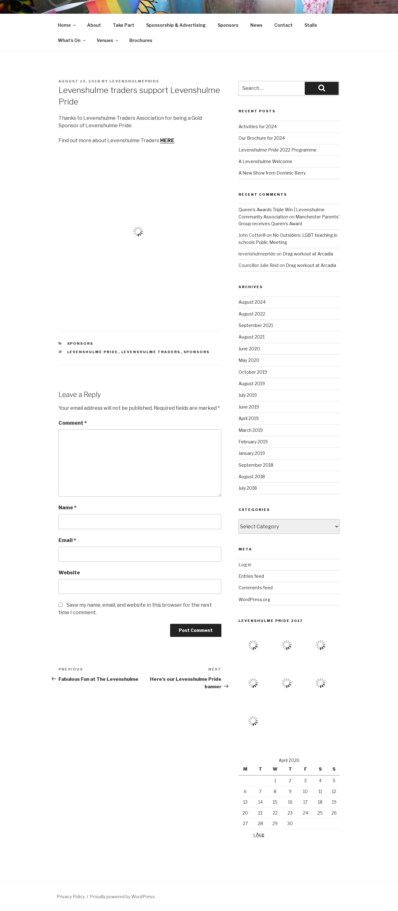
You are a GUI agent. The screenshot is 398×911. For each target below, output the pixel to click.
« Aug (258, 834)
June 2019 (248, 406)
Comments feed (255, 587)
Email (67, 540)
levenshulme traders (151, 352)
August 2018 (251, 476)
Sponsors (228, 25)
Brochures (140, 40)
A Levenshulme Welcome (265, 161)
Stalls (310, 25)
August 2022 (251, 313)
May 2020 (248, 360)
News (256, 25)
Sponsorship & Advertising (176, 25)
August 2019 (251, 383)
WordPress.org (254, 599)
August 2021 (251, 336)
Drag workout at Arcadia (308, 253)
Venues (108, 40)
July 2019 (247, 395)
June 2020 (249, 348)
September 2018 (255, 465)
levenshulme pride (92, 352)
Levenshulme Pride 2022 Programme (277, 149)
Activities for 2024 (257, 126)
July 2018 (247, 488)
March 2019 (250, 430)
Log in (244, 564)
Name (67, 508)
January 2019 (251, 453)
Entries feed (251, 576)
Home (67, 25)
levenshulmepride (134, 81)
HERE (167, 140)
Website (69, 573)
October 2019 (252, 372)
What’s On (72, 40)
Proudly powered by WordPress (122, 896)
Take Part (123, 25)
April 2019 (248, 418)
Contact (283, 25)
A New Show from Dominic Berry (272, 172)
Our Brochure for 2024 (261, 138)
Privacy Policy (71, 896)
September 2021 (255, 325)
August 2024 (252, 302)
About (94, 25)
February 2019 (253, 441)
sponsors (80, 343)
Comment (72, 423)
